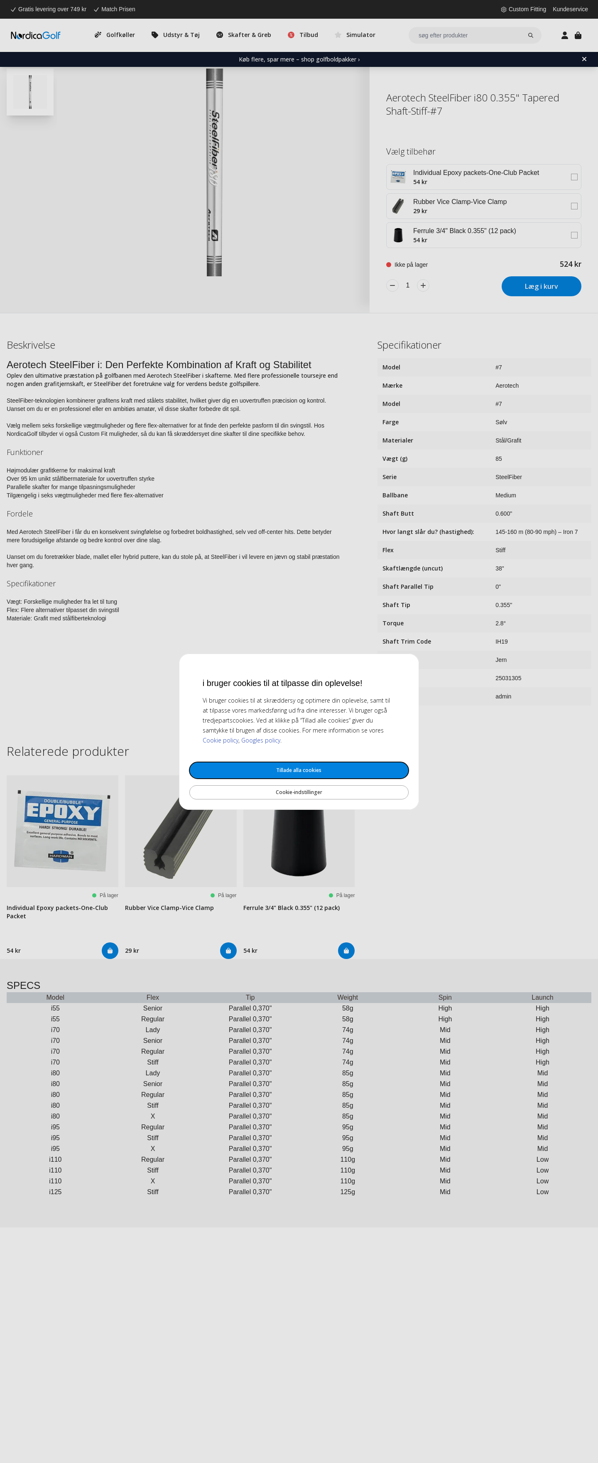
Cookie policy (220, 740)
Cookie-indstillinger (299, 792)
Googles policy (260, 740)
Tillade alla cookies (298, 770)
